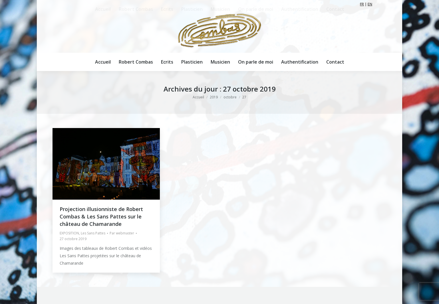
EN (370, 4)
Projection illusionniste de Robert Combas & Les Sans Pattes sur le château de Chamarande (101, 216)
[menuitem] (103, 62)
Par (122, 233)
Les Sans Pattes (93, 233)
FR (362, 4)
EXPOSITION (69, 233)
